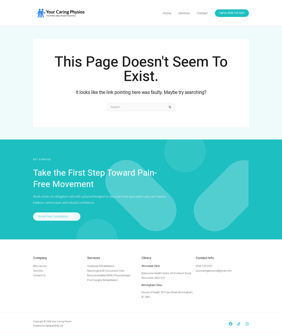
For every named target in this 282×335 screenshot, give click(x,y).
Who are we (39, 266)
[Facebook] (230, 324)
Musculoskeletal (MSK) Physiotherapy (108, 276)
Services (185, 13)
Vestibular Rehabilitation (100, 266)
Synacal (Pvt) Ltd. (54, 326)
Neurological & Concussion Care (105, 271)
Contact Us (39, 276)
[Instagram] (247, 324)
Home (169, 13)
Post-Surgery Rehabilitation (102, 280)
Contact (202, 13)
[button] (232, 13)
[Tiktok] (239, 324)
